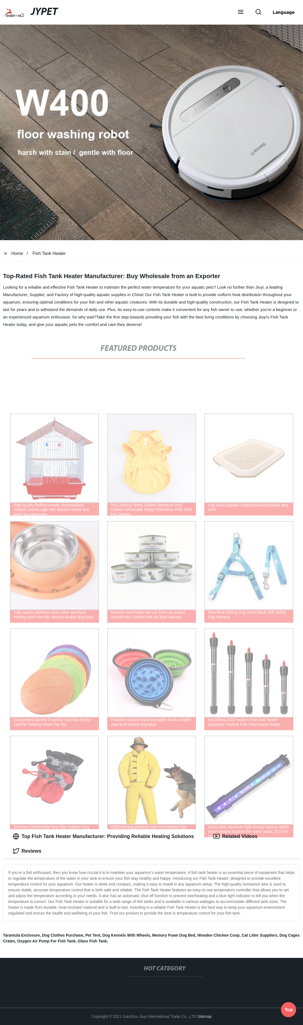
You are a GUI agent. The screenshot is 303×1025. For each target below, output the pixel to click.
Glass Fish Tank (92, 941)
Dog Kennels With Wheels (126, 935)
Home (17, 253)
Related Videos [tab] (235, 836)
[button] (240, 12)
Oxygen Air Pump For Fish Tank (46, 941)
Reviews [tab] (27, 851)
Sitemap (204, 1016)
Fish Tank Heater (49, 253)
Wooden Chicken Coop (218, 935)
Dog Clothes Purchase (62, 935)
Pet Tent (92, 935)
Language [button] (284, 12)
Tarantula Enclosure (21, 935)
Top (289, 1010)
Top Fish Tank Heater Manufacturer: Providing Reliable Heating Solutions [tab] (103, 836)
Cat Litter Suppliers (259, 935)
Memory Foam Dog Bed (173, 935)
